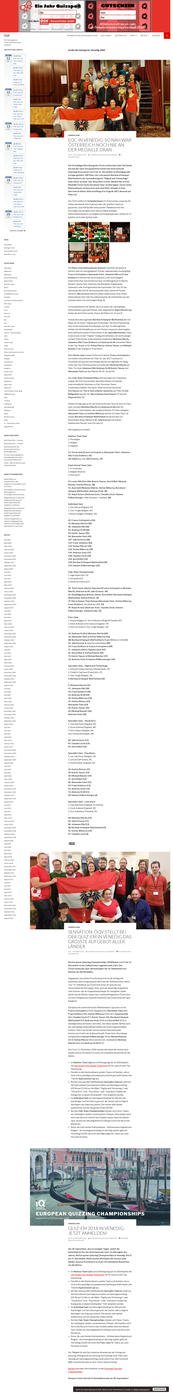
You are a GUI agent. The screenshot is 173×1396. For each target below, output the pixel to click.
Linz (5, 323)
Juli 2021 (7, 727)
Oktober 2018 (9, 834)
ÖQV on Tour (9, 349)
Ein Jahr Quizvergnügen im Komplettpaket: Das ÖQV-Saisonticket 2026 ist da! (14, 457)
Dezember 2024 (10, 595)
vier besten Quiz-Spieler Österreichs (91, 1065)
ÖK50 (6, 339)
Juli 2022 (7, 689)
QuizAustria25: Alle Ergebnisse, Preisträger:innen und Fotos (15, 484)
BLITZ (6, 287)
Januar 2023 (8, 669)
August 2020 (8, 763)
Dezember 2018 (10, 828)
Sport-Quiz (8, 384)
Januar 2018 (8, 863)
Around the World (10, 278)
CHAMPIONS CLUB (11, 294)
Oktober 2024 (9, 601)
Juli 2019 (7, 805)
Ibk (5, 320)
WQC (6, 420)
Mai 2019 (7, 811)
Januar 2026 (8, 553)
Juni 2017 (7, 886)
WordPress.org (9, 254)
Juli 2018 (7, 844)
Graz (6, 310)
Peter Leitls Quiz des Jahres (14, 352)
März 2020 (8, 779)
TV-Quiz (7, 401)
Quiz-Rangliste (121, 35)
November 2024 (10, 598)
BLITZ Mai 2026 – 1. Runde (13, 444)
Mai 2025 (7, 579)
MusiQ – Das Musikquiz (12, 333)
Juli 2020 (7, 766)
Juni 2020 (7, 769)
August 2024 (8, 608)
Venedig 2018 (74, 135)
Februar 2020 (9, 782)
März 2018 (8, 857)
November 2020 (10, 753)
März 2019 (8, 818)
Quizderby (8, 365)
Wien (6, 414)
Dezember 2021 (10, 711)
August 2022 (8, 685)
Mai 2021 (7, 734)
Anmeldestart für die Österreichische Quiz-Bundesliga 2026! (12, 449)
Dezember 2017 (10, 866)
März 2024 (8, 624)
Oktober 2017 (9, 873)
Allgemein (7, 271)
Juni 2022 (7, 692)
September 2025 (10, 566)
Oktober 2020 (9, 756)
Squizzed (7, 388)
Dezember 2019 (10, 789)
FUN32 (6, 307)
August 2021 (8, 724)
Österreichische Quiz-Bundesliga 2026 (82, 35)
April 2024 (7, 621)
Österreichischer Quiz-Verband (103, 155)
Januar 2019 (8, 824)
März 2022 (8, 701)
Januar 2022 (8, 708)
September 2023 (10, 643)
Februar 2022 (9, 705)
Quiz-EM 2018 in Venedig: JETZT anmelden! (96, 1230)
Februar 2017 (9, 899)
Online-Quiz (8, 342)
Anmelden (156, 35)
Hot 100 (7, 317)
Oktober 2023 (9, 640)
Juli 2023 (7, 650)
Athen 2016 (8, 281)
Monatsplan (8, 329)
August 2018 (8, 841)
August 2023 (8, 647)
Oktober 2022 (9, 679)
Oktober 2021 (9, 718)
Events (132, 35)
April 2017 (7, 892)
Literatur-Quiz (9, 326)
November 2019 (10, 792)
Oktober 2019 (9, 795)
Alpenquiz (7, 274)
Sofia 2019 (8, 375)
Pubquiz (7, 359)
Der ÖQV (144, 35)
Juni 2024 (7, 614)
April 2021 (7, 737)
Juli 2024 (7, 611)
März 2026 (8, 546)
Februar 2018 (9, 860)
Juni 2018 (7, 847)
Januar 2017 (8, 902)
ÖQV (7, 35)
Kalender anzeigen (17, 231)
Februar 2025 (9, 588)
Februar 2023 (9, 666)
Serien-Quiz (8, 372)
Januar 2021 (8, 747)
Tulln (6, 397)
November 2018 (10, 831)
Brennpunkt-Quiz (10, 291)
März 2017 (8, 896)
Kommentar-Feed (10, 251)
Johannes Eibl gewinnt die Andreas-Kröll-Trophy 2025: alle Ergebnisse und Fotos (14, 523)
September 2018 (10, 837)
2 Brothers (8, 268)
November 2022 (10, 676)
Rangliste (7, 368)
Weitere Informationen (141, 1389)
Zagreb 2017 (8, 427)
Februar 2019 (9, 821)
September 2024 (10, 604)
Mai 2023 (7, 656)
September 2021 (10, 721)
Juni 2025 (7, 575)
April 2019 (7, 815)
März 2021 (8, 740)
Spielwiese (8, 381)
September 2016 (10, 915)
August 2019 (8, 802)
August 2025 (8, 569)
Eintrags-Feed (9, 248)
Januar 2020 (8, 786)
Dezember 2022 (10, 672)
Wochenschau (9, 417)
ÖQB (6, 346)
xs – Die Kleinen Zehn (12, 423)
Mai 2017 (7, 889)
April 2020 (7, 776)
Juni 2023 (7, 653)
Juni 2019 (7, 808)
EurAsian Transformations (13, 300)
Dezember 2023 (10, 634)
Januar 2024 (8, 630)
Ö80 (5, 336)
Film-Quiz (7, 304)
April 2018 (7, 854)
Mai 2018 (7, 850)
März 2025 (8, 585)
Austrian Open (9, 284)
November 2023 (10, 637)
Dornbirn (7, 297)
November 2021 (10, 714)
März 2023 (8, 663)
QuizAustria (8, 362)
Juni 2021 (7, 731)
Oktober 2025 (9, 562)
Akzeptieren (159, 1389)
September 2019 (10, 799)
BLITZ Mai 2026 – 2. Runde (13, 440)
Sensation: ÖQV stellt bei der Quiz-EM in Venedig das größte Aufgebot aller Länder (100, 939)
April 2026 (7, 543)
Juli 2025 (7, 572)
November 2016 (10, 909)
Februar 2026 (9, 549)
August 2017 (8, 879)
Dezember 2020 (10, 750)
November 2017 (10, 870)
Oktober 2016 (9, 912)
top (72, 843)
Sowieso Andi (9, 378)
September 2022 (10, 682)
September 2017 (10, 876)
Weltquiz (7, 410)
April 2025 (7, 582)
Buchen (71, 1368)
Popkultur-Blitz (9, 355)
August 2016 (8, 918)
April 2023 (7, 659)
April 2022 (7, 698)
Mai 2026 (7, 540)
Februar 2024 (9, 627)
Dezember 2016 (10, 905)
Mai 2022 (7, 695)
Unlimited (7, 404)
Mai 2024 (7, 617)
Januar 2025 (8, 592)
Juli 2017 (7, 883)
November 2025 (10, 559)
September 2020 (10, 760)
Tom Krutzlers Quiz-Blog (13, 391)
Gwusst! (7, 313)
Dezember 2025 (10, 556)
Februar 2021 (9, 744)
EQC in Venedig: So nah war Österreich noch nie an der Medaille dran (99, 144)
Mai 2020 (7, 773)
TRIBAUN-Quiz (9, 394)
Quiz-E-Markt (106, 35)
